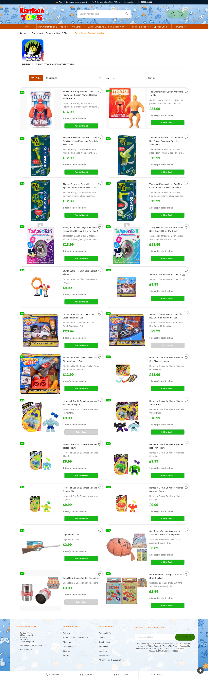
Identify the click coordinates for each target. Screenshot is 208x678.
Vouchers (103, 651)
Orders (102, 637)
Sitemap (66, 651)
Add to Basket (81, 126)
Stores (66, 655)
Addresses (103, 646)
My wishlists (104, 655)
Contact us (67, 646)
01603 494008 (145, 2)
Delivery (66, 633)
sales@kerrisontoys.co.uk (31, 645)
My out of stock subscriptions (111, 660)
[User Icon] (173, 14)
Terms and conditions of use (75, 637)
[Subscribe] (185, 637)
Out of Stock (167, 345)
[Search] (100, 14)
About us (67, 642)
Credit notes (104, 642)
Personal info (105, 633)
